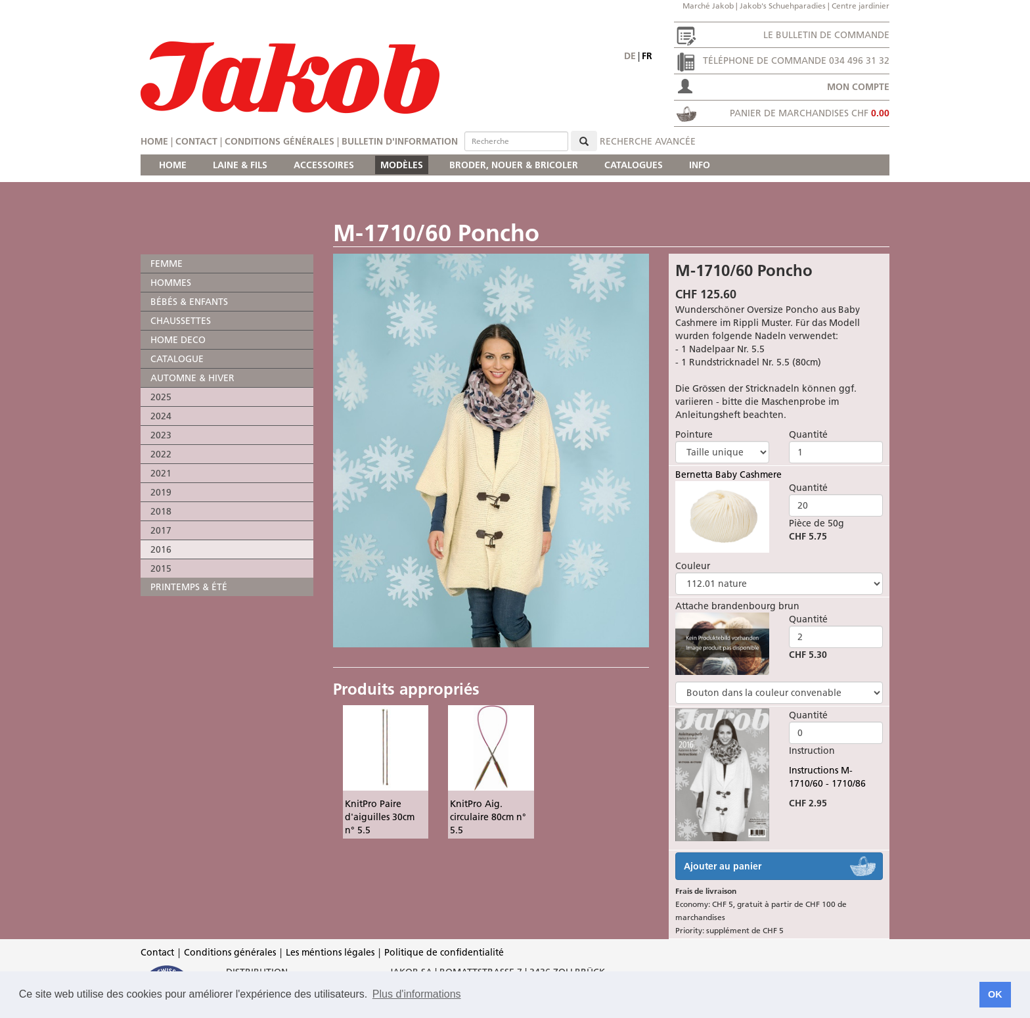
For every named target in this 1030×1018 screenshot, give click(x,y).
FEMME (166, 263)
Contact (196, 141)
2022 (160, 454)
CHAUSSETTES (180, 321)
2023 (160, 435)
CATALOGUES (633, 165)
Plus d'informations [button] (416, 994)
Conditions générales (279, 141)
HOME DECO (178, 340)
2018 (160, 511)
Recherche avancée (648, 141)
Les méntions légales (330, 952)
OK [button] (995, 994)
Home (154, 141)
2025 (160, 397)
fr (647, 56)
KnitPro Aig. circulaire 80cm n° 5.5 (488, 817)
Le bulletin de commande (826, 35)
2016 (160, 549)
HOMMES (170, 283)
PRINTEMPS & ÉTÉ (188, 587)
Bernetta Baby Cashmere (728, 474)
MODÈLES (401, 165)
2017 (160, 530)
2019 (160, 492)
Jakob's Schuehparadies (783, 6)
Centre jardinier (860, 6)
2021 (160, 473)
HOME (173, 165)
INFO (699, 165)
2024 (160, 416)
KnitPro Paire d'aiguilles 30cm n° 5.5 (379, 817)
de (630, 56)
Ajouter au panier (722, 866)
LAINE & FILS (240, 165)
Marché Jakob (708, 6)
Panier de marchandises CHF (809, 113)
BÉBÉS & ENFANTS (189, 302)
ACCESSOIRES (324, 165)
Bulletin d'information (400, 141)
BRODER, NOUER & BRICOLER (513, 165)
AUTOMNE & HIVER (192, 378)
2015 (160, 568)
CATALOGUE (177, 359)
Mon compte (858, 87)
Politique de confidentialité (444, 952)
